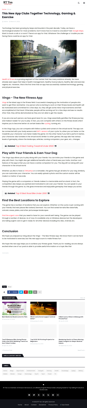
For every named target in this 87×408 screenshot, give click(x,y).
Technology (28, 374)
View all (82, 298)
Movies (12, 374)
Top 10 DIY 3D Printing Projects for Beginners (42, 340)
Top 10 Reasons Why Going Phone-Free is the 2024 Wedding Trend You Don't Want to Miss (15, 341)
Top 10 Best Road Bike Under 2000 (31, 193)
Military (81, 371)
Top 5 (43, 374)
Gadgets (41, 371)
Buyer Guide (20, 371)
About (27, 405)
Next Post (81, 350)
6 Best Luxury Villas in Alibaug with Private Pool (71, 318)
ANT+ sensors (42, 131)
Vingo (4, 102)
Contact (33, 405)
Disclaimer (42, 405)
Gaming (49, 371)
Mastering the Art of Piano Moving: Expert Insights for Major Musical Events (71, 341)
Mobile (5, 374)
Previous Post (7, 350)
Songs (20, 374)
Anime (5, 371)
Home (4, 9)
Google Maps (78, 31)
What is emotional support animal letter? (42, 318)
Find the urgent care (10, 215)
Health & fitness (8, 79)
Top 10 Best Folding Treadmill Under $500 (35, 146)
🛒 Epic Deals (64, 405)
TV (55, 374)
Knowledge (65, 371)
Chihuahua (28, 171)
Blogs (9, 9)
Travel (49, 374)
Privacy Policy (53, 405)
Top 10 (36, 374)
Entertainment (31, 371)
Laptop (73, 371)
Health (57, 371)
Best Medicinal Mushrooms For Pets (14, 317)
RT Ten (39, 402)
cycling (47, 123)
